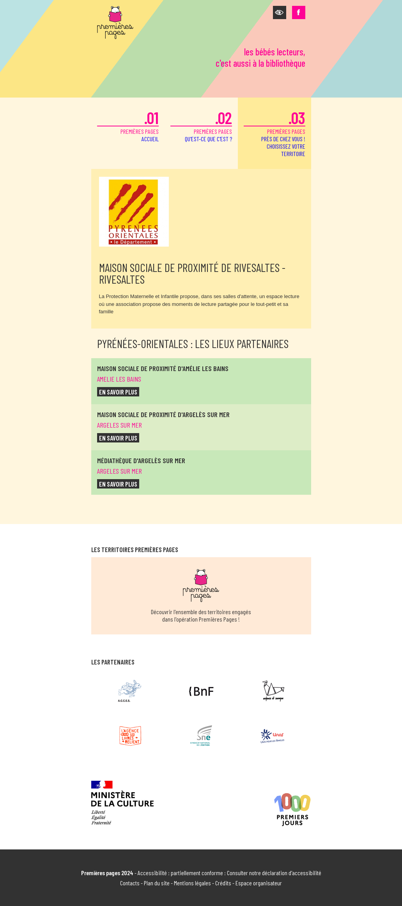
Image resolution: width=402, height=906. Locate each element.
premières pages (128, 125)
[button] (279, 12)
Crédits (223, 882)
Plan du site (157, 882)
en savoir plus (118, 392)
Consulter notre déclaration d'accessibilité (274, 872)
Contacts (130, 882)
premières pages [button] (274, 132)
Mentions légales (192, 882)
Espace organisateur (259, 882)
